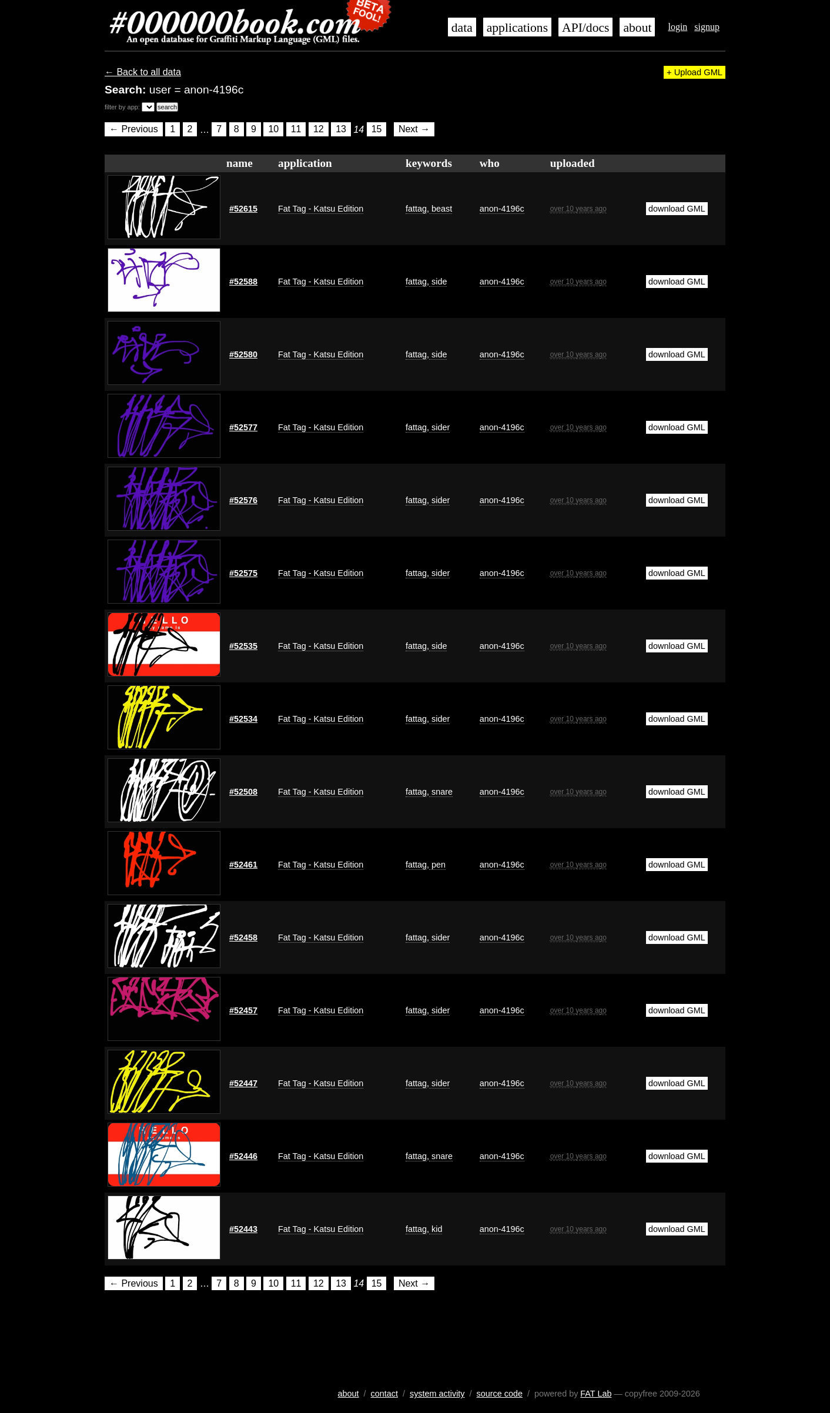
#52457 (243, 1010)
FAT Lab (595, 1393)
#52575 (243, 573)
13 (341, 130)
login (677, 27)
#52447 (243, 1083)
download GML (676, 208)
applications (517, 28)
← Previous (133, 130)
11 (296, 130)
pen (437, 864)
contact (384, 1393)
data (462, 28)
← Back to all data (143, 72)
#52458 (243, 937)
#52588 (243, 281)
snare (441, 791)
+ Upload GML (694, 72)
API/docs (585, 28)
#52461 (243, 864)
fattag (416, 208)
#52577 (243, 427)
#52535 (243, 646)
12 (318, 130)
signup (706, 27)
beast (440, 208)
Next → (414, 130)
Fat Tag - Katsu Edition (320, 208)
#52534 (243, 719)
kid (435, 1229)
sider (439, 427)
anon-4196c (502, 208)
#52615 (243, 208)
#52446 (243, 1156)
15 (377, 130)
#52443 (243, 1229)
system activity (437, 1393)
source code (500, 1393)
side (438, 281)
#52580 (243, 354)
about (637, 28)
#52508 (243, 791)
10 (273, 130)
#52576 (243, 500)
